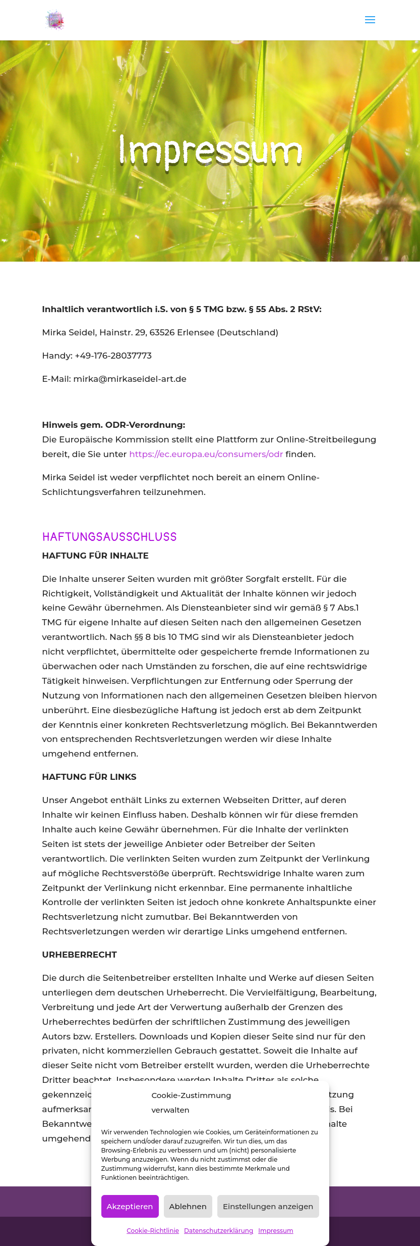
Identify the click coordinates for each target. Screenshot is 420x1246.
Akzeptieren (129, 1206)
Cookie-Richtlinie (153, 1230)
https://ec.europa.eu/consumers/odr (206, 454)
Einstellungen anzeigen (268, 1206)
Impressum (275, 1230)
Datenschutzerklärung (218, 1230)
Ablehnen (188, 1206)
